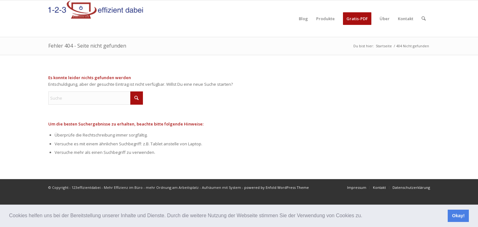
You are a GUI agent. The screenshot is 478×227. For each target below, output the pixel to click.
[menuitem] (303, 18)
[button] (365, 216)
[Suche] (423, 18)
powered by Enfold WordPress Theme (276, 187)
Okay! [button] (458, 215)
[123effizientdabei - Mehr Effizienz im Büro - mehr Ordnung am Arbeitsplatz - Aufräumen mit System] (95, 18)
